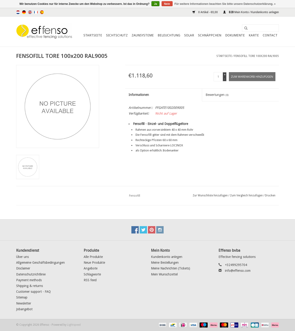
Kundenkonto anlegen (166, 257)
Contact (270, 35)
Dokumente (235, 35)
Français (36, 12)
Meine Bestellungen (165, 262)
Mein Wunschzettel (164, 274)
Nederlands (18, 12)
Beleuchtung (169, 35)
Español (42, 12)
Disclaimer (23, 268)
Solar (189, 35)
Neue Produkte (94, 262)
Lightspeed (74, 324)
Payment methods (29, 280)
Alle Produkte (93, 257)
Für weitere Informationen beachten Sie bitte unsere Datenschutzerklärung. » (225, 4)
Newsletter (23, 303)
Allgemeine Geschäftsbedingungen (40, 262)
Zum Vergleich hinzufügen (246, 195)
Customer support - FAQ (33, 291)
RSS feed (90, 280)
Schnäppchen (209, 35)
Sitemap (21, 297)
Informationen (139, 95)
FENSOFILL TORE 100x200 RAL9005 (256, 56)
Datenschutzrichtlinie (31, 274)
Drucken (270, 195)
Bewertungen (217, 95)
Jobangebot (24, 309)
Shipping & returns (29, 286)
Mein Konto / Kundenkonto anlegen (251, 12)
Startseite (92, 35)
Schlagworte (92, 274)
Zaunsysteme (143, 35)
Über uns (22, 257)
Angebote (90, 268)
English (30, 12)
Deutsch (24, 12)
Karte (254, 35)
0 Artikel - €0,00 (205, 12)
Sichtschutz (117, 35)
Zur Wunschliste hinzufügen (210, 195)
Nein (167, 4)
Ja (155, 4)
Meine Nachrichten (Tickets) (170, 268)
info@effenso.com (238, 270)
